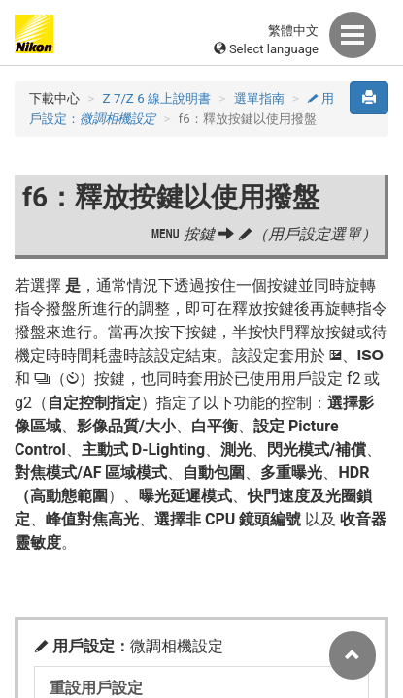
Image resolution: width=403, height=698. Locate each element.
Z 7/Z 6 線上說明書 (157, 98)
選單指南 (259, 98)
